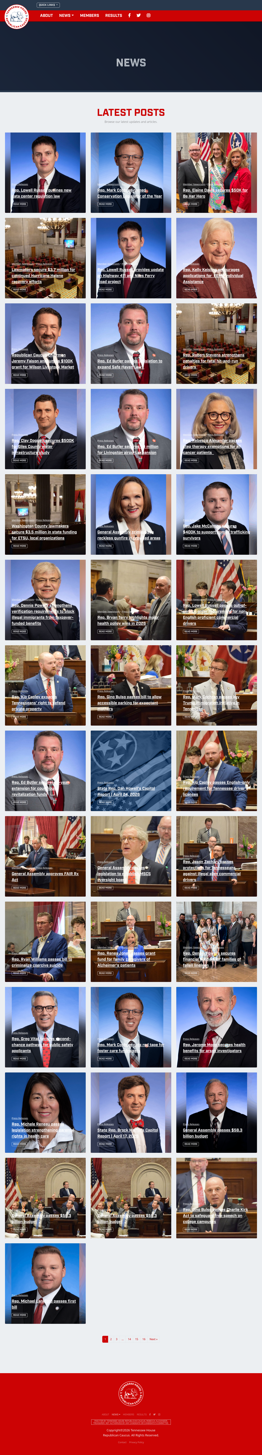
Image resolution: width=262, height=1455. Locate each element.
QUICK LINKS (47, 5)
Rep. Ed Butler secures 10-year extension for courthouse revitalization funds (40, 789)
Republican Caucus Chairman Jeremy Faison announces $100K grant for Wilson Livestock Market (43, 361)
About (46, 16)
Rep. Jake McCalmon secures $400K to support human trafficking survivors (216, 532)
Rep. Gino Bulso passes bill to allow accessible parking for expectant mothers (129, 703)
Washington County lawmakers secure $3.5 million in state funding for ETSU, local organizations (44, 532)
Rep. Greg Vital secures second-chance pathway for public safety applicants (42, 1045)
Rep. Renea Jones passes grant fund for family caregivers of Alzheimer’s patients (126, 960)
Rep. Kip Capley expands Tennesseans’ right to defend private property (38, 703)
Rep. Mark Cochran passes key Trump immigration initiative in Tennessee (211, 703)
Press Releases (20, 184)
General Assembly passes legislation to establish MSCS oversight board (124, 874)
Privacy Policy (136, 1442)
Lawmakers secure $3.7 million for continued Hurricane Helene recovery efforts (43, 276)
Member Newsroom (108, 184)
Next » (153, 1339)
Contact (122, 1442)
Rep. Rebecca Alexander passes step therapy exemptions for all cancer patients (212, 447)
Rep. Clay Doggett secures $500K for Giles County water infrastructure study (43, 447)
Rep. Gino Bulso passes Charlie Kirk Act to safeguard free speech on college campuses (215, 1216)
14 (129, 1339)
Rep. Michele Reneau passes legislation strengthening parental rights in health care (43, 1130)
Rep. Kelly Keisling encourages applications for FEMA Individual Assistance (213, 276)
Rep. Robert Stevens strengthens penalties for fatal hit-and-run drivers (213, 361)
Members (89, 16)
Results (113, 16)
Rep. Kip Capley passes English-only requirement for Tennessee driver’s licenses (216, 789)
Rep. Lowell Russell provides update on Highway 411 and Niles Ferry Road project (130, 276)
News (65, 16)
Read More (19, 204)
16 (143, 1339)
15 (136, 1339)
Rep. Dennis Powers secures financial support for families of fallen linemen (212, 960)
